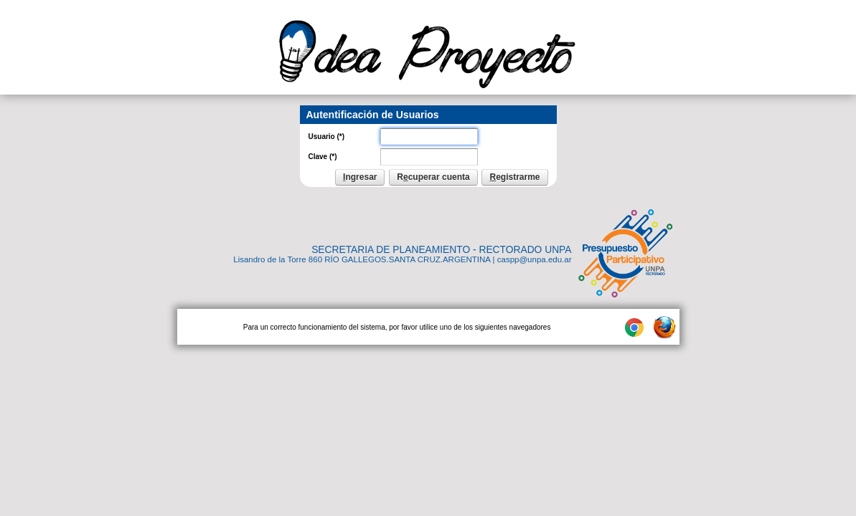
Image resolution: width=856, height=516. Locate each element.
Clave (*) (323, 157)
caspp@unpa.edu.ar (534, 259)
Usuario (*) (327, 136)
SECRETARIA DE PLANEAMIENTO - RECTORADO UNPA (441, 249)
